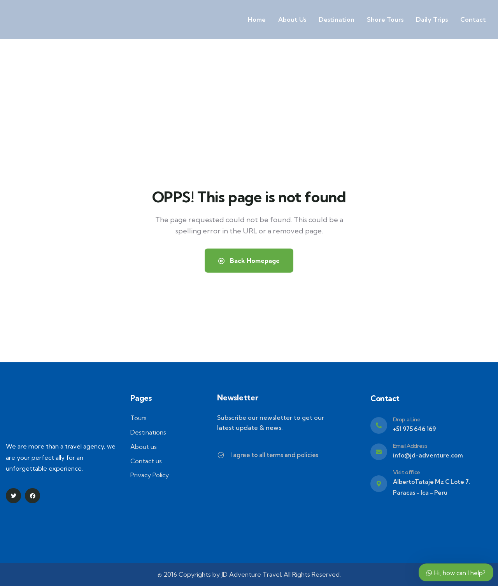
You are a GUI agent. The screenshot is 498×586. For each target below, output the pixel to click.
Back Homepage (249, 260)
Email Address (410, 445)
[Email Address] (378, 451)
